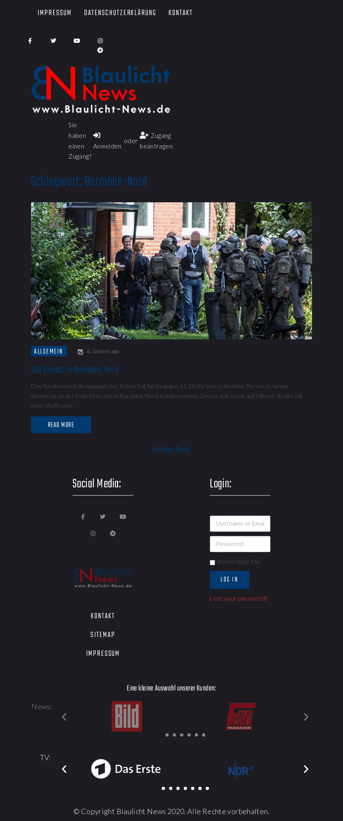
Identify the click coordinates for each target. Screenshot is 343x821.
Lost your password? (239, 598)
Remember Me (235, 561)
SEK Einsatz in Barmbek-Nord (75, 370)
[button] (167, 735)
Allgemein (49, 351)
